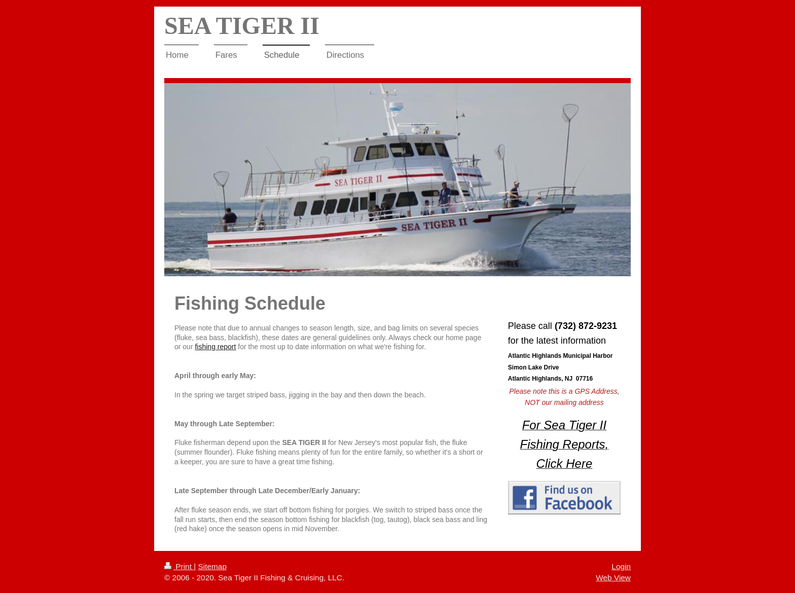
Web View (613, 577)
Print (179, 566)
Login (621, 566)
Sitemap (212, 566)
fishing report (215, 347)
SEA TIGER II (241, 25)
